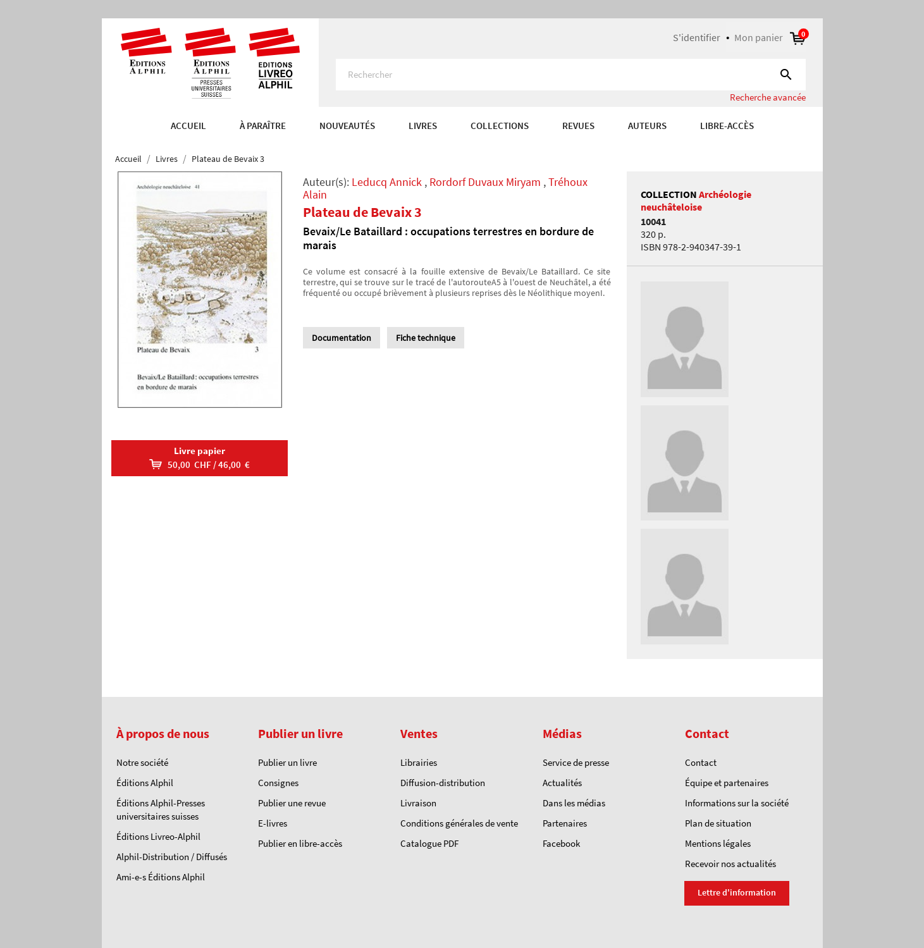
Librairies (418, 762)
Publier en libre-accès (300, 843)
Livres (423, 126)
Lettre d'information (737, 892)
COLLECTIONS (500, 126)
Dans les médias (574, 803)
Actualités (562, 783)
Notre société (142, 762)
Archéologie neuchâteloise (696, 200)
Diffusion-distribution (442, 783)
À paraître (263, 126)
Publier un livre (287, 762)
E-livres (272, 823)
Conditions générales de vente (459, 823)
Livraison (418, 803)
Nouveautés (347, 126)
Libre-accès (727, 126)
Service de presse (576, 762)
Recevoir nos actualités (730, 864)
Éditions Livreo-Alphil (158, 836)
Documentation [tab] (341, 337)
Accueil (188, 126)
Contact (701, 762)
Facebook (561, 843)
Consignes (278, 783)
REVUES (578, 126)
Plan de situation (718, 823)
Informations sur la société (737, 803)
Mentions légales (718, 843)
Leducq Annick (387, 182)
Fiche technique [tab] (425, 337)
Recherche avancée (768, 97)
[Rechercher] (571, 74)
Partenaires (565, 823)
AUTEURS (647, 126)
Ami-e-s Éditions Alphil (160, 877)
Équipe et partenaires (726, 783)
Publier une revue (292, 803)
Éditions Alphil (144, 783)
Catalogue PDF (429, 843)
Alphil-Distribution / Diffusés (171, 857)
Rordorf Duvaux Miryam (485, 182)
